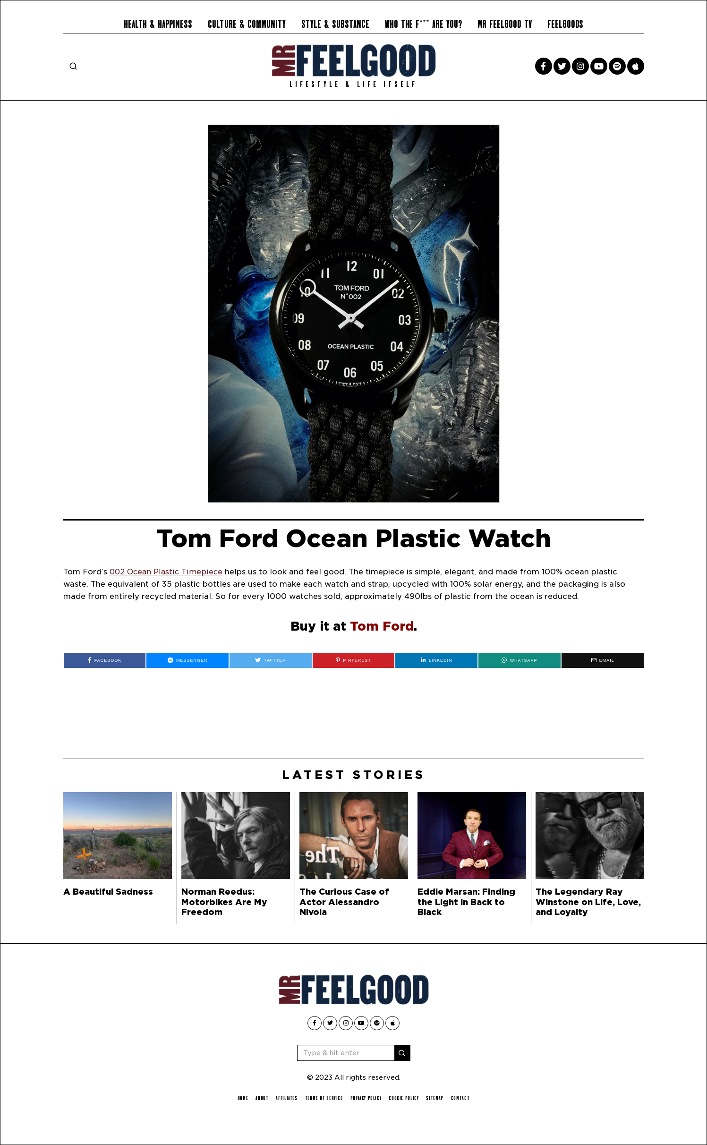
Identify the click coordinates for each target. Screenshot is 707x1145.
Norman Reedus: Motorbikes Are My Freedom (224, 901)
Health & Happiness (158, 24)
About (257, 1098)
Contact (467, 1098)
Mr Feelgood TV (504, 24)
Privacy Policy (366, 1098)
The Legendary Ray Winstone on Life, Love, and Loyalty (588, 901)
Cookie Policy (407, 1098)
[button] (402, 1053)
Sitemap (440, 1098)
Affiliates (282, 1098)
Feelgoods (565, 24)
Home (236, 1098)
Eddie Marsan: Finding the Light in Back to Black (466, 901)
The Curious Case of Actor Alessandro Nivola (344, 901)
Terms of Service (322, 1098)
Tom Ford (382, 626)
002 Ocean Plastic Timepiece (167, 571)
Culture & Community (247, 24)
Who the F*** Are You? (423, 24)
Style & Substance (335, 24)
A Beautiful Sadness (108, 892)
